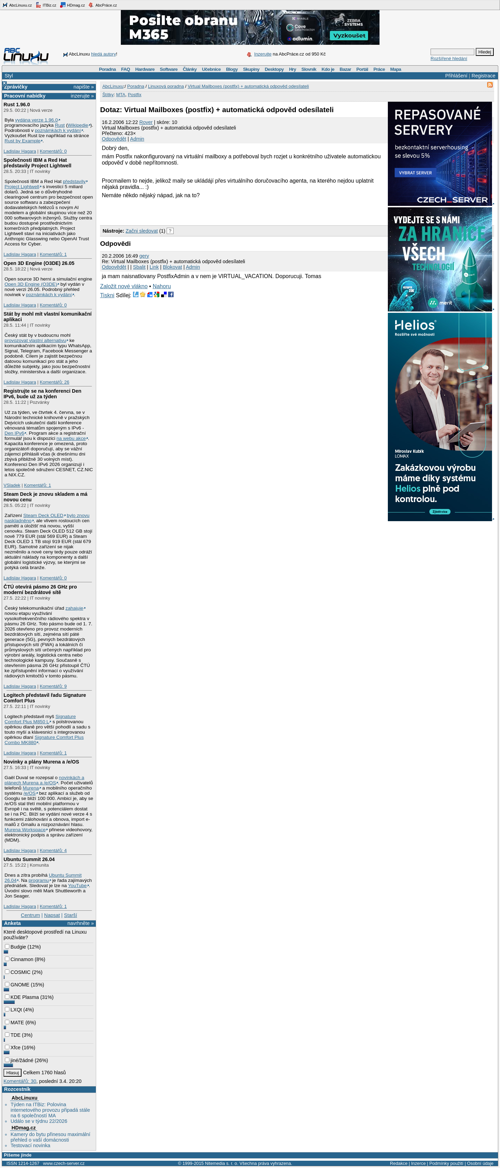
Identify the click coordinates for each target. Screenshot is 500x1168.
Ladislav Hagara (19, 151)
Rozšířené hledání (449, 58)
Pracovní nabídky (24, 96)
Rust (60, 125)
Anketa (12, 923)
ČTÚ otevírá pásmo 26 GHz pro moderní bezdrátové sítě (40, 589)
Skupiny (251, 69)
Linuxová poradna (166, 86)
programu (38, 880)
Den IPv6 (14, 433)
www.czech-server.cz (63, 1163)
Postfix (134, 94)
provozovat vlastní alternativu (35, 340)
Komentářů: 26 (54, 382)
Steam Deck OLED (43, 515)
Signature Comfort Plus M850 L (40, 719)
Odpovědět (114, 139)
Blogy (232, 69)
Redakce (399, 1163)
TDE (12, 1035)
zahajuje (74, 608)
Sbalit (139, 267)
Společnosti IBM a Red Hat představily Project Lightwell (37, 162)
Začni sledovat (142, 231)
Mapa (395, 69)
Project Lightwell (22, 186)
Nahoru (162, 286)
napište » (84, 87)
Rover (145, 122)
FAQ (125, 69)
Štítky (108, 94)
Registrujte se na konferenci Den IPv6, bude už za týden (42, 393)
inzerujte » (82, 96)
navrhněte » (80, 923)
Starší (70, 915)
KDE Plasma (22, 997)
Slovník (308, 69)
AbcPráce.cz (102, 5)
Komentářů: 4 (53, 850)
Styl (9, 75)
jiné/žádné (19, 1060)
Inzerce (418, 1163)
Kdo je (328, 69)
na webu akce (71, 438)
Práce (379, 69)
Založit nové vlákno (124, 286)
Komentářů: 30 (19, 1081)
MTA (120, 94)
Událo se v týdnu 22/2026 (38, 1121)
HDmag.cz (72, 5)
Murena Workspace (25, 829)
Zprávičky (15, 87)
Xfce (12, 1047)
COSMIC (18, 972)
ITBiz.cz (45, 5)
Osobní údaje (480, 1163)
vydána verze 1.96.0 (36, 120)
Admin (137, 139)
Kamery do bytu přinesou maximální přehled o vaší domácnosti (50, 1137)
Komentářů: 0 (53, 151)
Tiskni (107, 295)
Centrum (30, 915)
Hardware (145, 69)
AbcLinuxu (24, 1098)
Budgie (15, 947)
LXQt (13, 1009)
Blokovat (172, 267)
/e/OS (30, 793)
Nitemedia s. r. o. (221, 1163)
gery (144, 256)
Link (154, 267)
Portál (362, 69)
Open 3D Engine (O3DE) (31, 284)
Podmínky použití (446, 1163)
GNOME (17, 984)
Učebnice (211, 69)
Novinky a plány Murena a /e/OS (41, 762)
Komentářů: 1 (53, 254)
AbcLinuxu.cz (17, 5)
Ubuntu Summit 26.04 (29, 859)
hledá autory (103, 54)
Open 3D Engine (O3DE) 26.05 (38, 263)
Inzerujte (263, 54)
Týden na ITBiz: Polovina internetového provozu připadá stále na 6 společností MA (50, 1110)
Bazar (345, 69)
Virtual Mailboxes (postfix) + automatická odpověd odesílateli (248, 86)
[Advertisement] (181, 210)
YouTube (77, 885)
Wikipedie (78, 125)
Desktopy (274, 69)
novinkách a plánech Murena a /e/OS (44, 780)
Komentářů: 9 (53, 686)
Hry (292, 69)
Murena (31, 788)
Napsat (52, 915)
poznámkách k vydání (58, 130)
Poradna (107, 69)
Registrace (483, 75)
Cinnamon (19, 959)
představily (74, 181)
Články (190, 69)
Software (168, 69)
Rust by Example (22, 140)
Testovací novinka (30, 1145)
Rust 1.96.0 (16, 104)
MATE (14, 1022)
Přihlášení (456, 75)
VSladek (11, 485)
